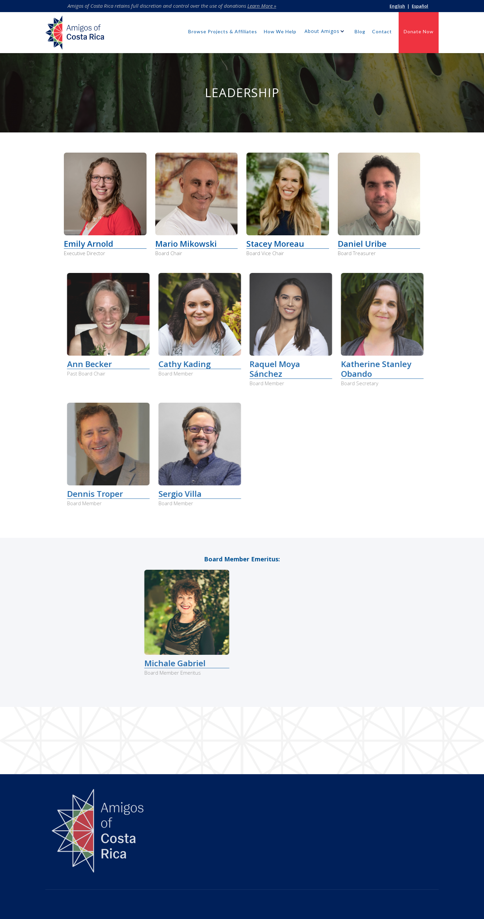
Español (420, 6)
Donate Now (419, 31)
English (397, 6)
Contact (382, 31)
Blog (360, 31)
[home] (74, 34)
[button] (325, 32)
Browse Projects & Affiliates (222, 31)
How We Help (280, 31)
